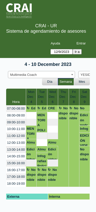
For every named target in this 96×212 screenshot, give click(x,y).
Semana (66, 82)
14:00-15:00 (16, 156)
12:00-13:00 (16, 143)
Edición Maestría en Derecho (31, 109)
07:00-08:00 (16, 108)
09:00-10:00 (16, 122)
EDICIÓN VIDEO (84, 140)
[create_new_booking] (31, 115)
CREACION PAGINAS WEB (52, 109)
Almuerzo (31, 143)
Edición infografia (31, 153)
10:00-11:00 (16, 129)
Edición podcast (84, 119)
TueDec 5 (42, 97)
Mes (82, 82)
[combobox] (41, 74)
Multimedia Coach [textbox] (23, 75)
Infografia (84, 129)
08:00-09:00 (16, 115)
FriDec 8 (74, 97)
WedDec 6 (52, 97)
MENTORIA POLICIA (41, 122)
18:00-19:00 (16, 183)
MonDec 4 (31, 97)
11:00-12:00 (16, 136)
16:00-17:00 (16, 170)
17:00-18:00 (16, 177)
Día (49, 82)
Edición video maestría (52, 153)
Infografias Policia (41, 160)
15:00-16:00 (16, 163)
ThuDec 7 (63, 97)
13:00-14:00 (16, 149)
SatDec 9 (84, 97)
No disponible (63, 113)
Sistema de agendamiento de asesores (46, 31)
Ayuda (55, 43)
